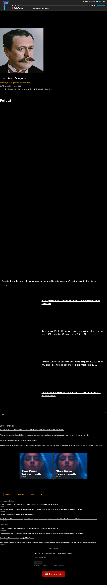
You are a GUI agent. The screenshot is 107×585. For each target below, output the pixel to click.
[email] (42, 557)
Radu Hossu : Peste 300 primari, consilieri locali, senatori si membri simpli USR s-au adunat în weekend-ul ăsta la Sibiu (74, 332)
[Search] (105, 414)
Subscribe (38, 562)
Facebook (8, 494)
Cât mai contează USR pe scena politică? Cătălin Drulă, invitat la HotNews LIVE (72, 394)
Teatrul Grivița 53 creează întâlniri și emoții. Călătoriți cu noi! (17, 440)
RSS (33, 494)
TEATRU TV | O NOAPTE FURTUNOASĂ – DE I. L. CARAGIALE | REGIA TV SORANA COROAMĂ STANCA (29, 430)
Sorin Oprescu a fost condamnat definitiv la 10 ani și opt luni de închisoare (72, 302)
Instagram (22, 494)
